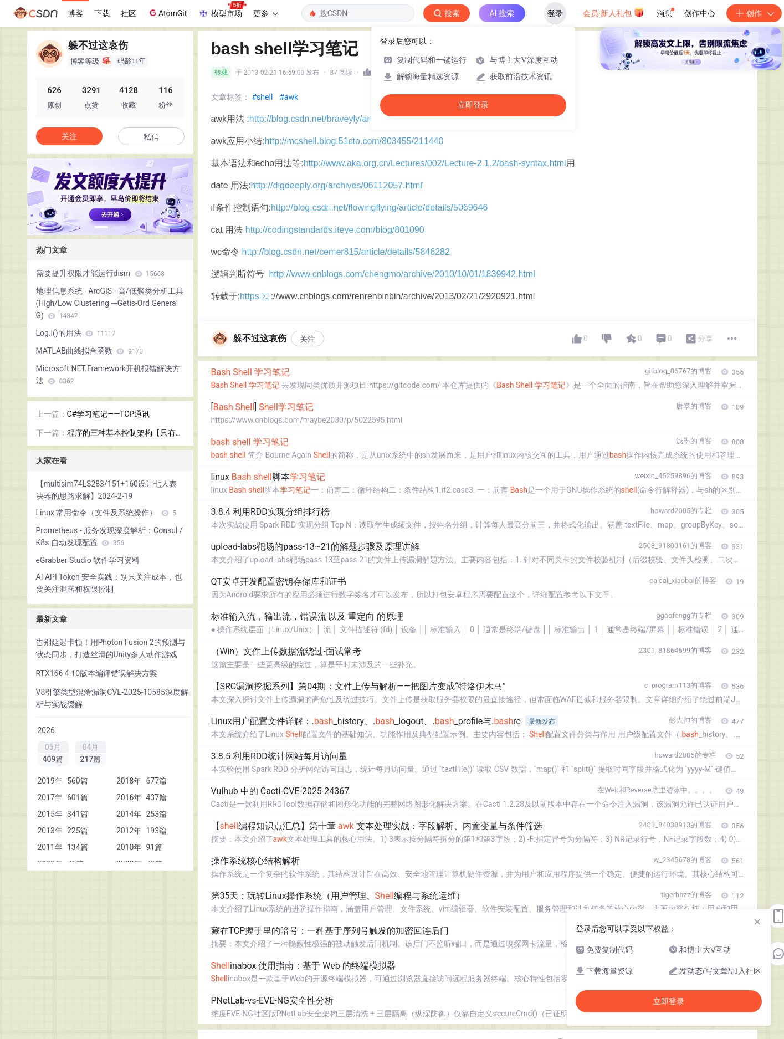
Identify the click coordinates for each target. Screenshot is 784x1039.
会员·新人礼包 (613, 12)
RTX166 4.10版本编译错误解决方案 (97, 673)
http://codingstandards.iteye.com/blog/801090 (334, 229)
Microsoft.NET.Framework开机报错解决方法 (108, 374)
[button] (101, 227)
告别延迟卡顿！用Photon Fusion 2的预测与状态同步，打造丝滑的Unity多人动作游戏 (110, 648)
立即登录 (473, 105)
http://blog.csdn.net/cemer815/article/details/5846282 (346, 252)
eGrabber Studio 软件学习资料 (88, 560)
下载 (102, 13)
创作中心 (699, 13)
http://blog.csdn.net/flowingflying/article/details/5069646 (379, 207)
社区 (128, 13)
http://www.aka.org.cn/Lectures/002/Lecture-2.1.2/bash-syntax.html (435, 163)
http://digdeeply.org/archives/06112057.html (336, 185)
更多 (265, 13)
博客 (75, 13)
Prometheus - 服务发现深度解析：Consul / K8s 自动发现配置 (109, 536)
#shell (262, 97)
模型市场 (222, 10)
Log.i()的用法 (76, 333)
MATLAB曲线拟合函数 (89, 350)
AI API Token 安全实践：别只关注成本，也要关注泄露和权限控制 (109, 582)
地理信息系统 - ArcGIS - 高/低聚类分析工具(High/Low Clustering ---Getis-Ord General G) (109, 303)
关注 (307, 339)
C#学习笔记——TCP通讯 (108, 414)
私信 (151, 136)
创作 (754, 13)
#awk (288, 97)
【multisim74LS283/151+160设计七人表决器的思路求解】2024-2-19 (106, 489)
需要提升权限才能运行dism (100, 273)
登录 (555, 13)
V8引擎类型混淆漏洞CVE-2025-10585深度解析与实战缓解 (112, 698)
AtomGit (167, 12)
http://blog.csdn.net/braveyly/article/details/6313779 (350, 119)
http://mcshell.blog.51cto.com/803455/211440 (353, 141)
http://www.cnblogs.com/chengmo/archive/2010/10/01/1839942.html (402, 274)
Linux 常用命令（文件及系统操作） (106, 512)
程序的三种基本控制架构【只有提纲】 (125, 433)
